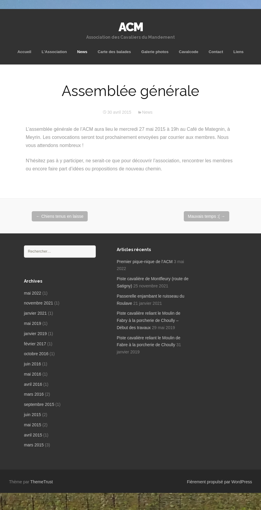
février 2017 (35, 343)
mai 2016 (32, 374)
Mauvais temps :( (206, 216)
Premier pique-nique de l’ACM (145, 261)
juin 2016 (32, 364)
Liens (238, 52)
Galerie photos (155, 52)
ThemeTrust (41, 481)
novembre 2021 (38, 303)
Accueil (24, 52)
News (82, 52)
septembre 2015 (39, 404)
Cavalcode (188, 52)
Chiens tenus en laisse (60, 216)
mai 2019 (32, 323)
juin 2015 (32, 414)
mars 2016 (34, 394)
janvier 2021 (35, 313)
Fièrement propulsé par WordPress (219, 481)
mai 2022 (32, 293)
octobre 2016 (36, 353)
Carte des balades (114, 52)
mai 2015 (32, 424)
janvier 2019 (35, 333)
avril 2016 (33, 384)
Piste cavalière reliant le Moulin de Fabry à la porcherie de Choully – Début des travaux (148, 320)
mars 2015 (34, 444)
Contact (216, 52)
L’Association (54, 52)
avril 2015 (33, 435)
